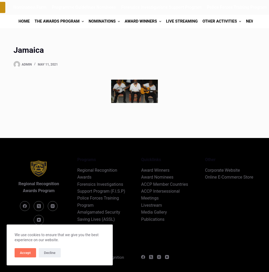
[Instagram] (53, 206)
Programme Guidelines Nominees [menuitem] (84, 7)
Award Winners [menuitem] (144, 21)
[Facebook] (25, 206)
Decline (49, 253)
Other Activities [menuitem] (222, 21)
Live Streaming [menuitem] (182, 21)
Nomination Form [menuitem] (29, 7)
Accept (25, 253)
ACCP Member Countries (164, 184)
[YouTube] (39, 220)
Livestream (151, 205)
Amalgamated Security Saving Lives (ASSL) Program (98, 219)
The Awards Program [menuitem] (59, 21)
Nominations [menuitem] (105, 21)
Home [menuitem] (24, 21)
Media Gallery (154, 212)
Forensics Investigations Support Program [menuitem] (161, 7)
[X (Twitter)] (39, 206)
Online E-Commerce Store (229, 177)
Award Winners (155, 170)
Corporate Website (222, 170)
